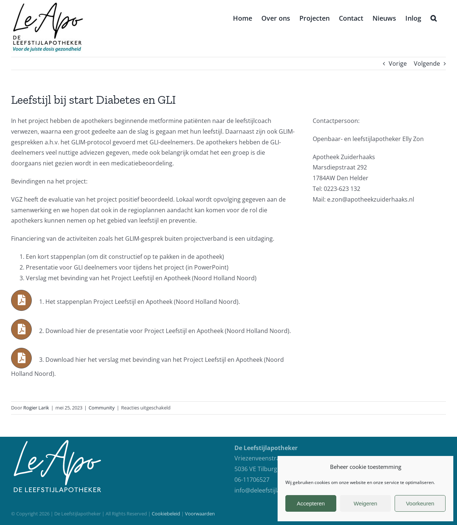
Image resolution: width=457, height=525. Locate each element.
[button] (433, 17)
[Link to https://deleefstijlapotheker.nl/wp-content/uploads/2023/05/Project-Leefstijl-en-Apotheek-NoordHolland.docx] (21, 300)
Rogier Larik (36, 407)
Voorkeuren (420, 503)
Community (102, 407)
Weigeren (365, 503)
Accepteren (311, 503)
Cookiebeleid (166, 513)
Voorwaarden (200, 513)
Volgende (427, 63)
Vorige (398, 63)
